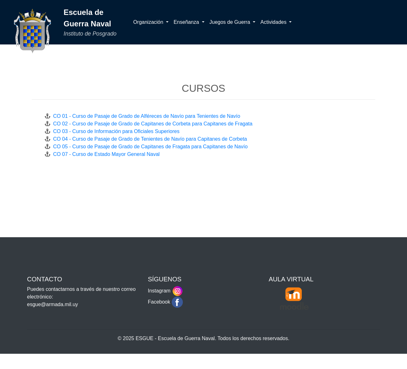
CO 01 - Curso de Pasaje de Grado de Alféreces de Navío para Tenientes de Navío (145, 116)
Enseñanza (187, 22)
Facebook (165, 302)
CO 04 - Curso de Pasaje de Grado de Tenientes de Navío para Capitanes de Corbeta (148, 139)
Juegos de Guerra (231, 22)
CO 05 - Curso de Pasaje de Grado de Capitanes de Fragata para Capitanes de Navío (149, 146)
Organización (149, 22)
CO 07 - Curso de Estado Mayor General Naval (105, 154)
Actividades (274, 22)
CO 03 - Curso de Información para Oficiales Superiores (114, 131)
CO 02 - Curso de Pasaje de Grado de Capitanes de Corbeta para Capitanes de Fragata (151, 123)
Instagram (165, 290)
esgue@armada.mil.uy (52, 304)
